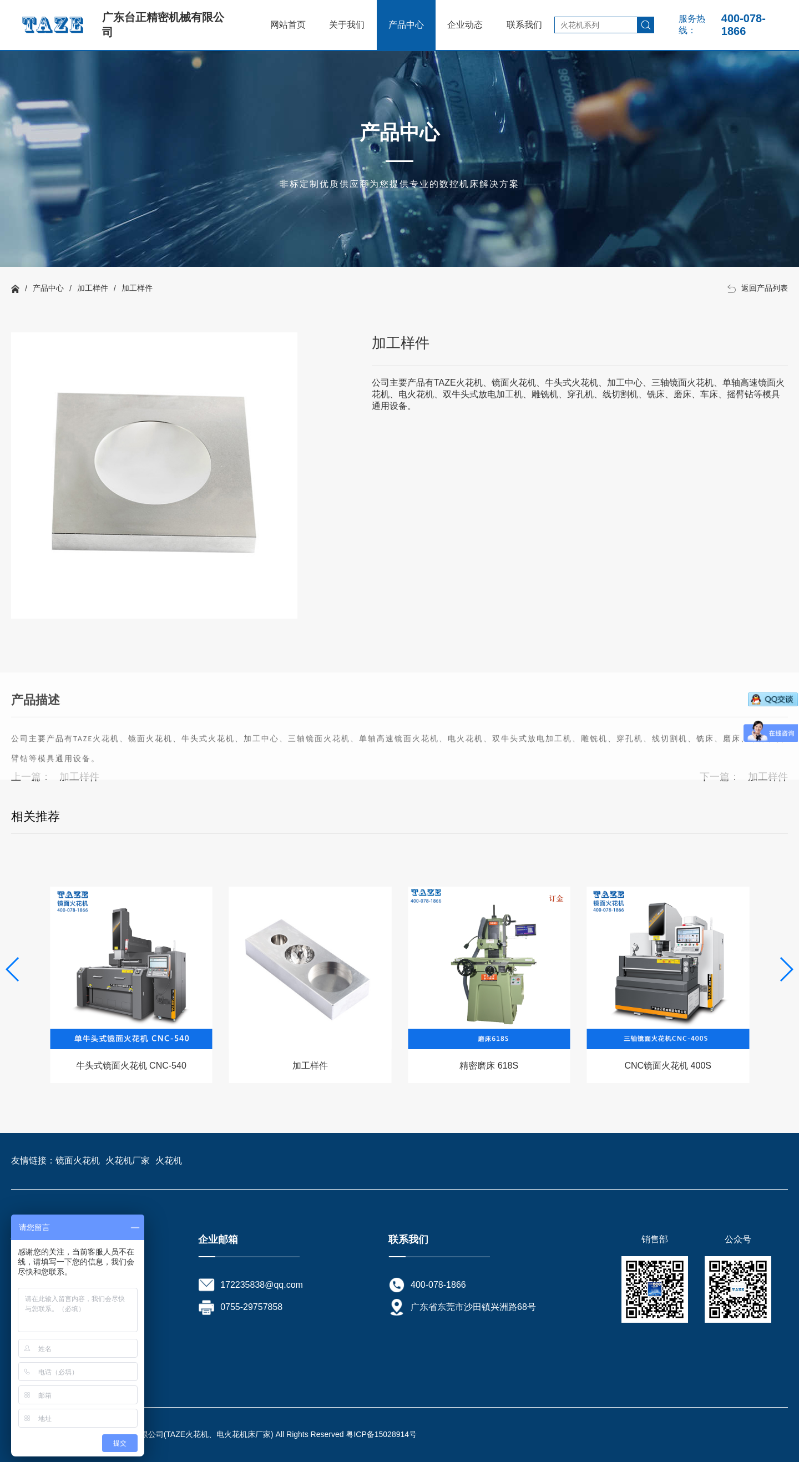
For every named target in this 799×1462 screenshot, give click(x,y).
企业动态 (465, 24)
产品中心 (406, 24)
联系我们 (524, 24)
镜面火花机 (77, 1160)
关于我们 (347, 24)
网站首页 (288, 24)
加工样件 (92, 288)
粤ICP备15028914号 (381, 1434)
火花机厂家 (127, 1160)
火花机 (168, 1160)
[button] (785, 969)
